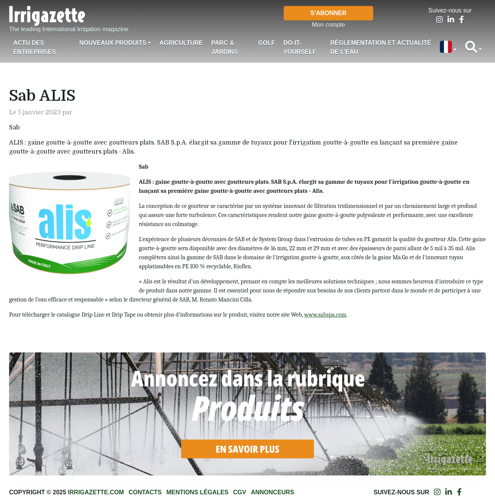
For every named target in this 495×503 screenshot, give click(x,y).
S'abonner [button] (328, 13)
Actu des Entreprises (34, 47)
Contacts (145, 492)
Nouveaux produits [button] (112, 43)
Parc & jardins (224, 47)
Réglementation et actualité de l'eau (380, 47)
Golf (266, 43)
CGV (239, 492)
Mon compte (328, 25)
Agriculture (181, 43)
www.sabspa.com (325, 314)
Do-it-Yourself (299, 47)
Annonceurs (272, 492)
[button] (448, 47)
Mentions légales (197, 492)
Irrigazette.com (96, 492)
